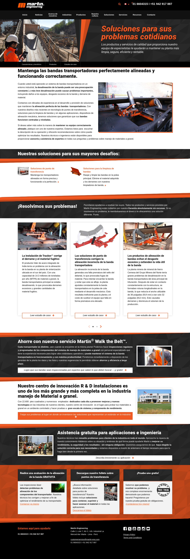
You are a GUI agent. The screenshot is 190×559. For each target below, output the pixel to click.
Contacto (151, 15)
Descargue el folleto (82, 510)
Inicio (24, 15)
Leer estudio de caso (40, 315)
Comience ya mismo (29, 504)
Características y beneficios (31, 64)
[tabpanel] (42, 269)
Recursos (137, 15)
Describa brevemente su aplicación (113, 458)
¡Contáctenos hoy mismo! (137, 504)
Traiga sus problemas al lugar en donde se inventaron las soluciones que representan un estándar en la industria (75, 414)
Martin (31, 5)
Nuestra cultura (95, 15)
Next (101, 326)
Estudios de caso (71, 64)
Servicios (123, 15)
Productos (81, 15)
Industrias (67, 15)
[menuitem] (31, 5)
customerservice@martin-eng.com (85, 539)
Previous (89, 326)
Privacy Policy (129, 535)
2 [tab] (97, 326)
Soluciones (109, 15)
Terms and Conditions (132, 538)
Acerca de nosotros (52, 15)
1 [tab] (93, 326)
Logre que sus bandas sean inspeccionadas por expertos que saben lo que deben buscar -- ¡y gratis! (74, 370)
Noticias (39, 15)
